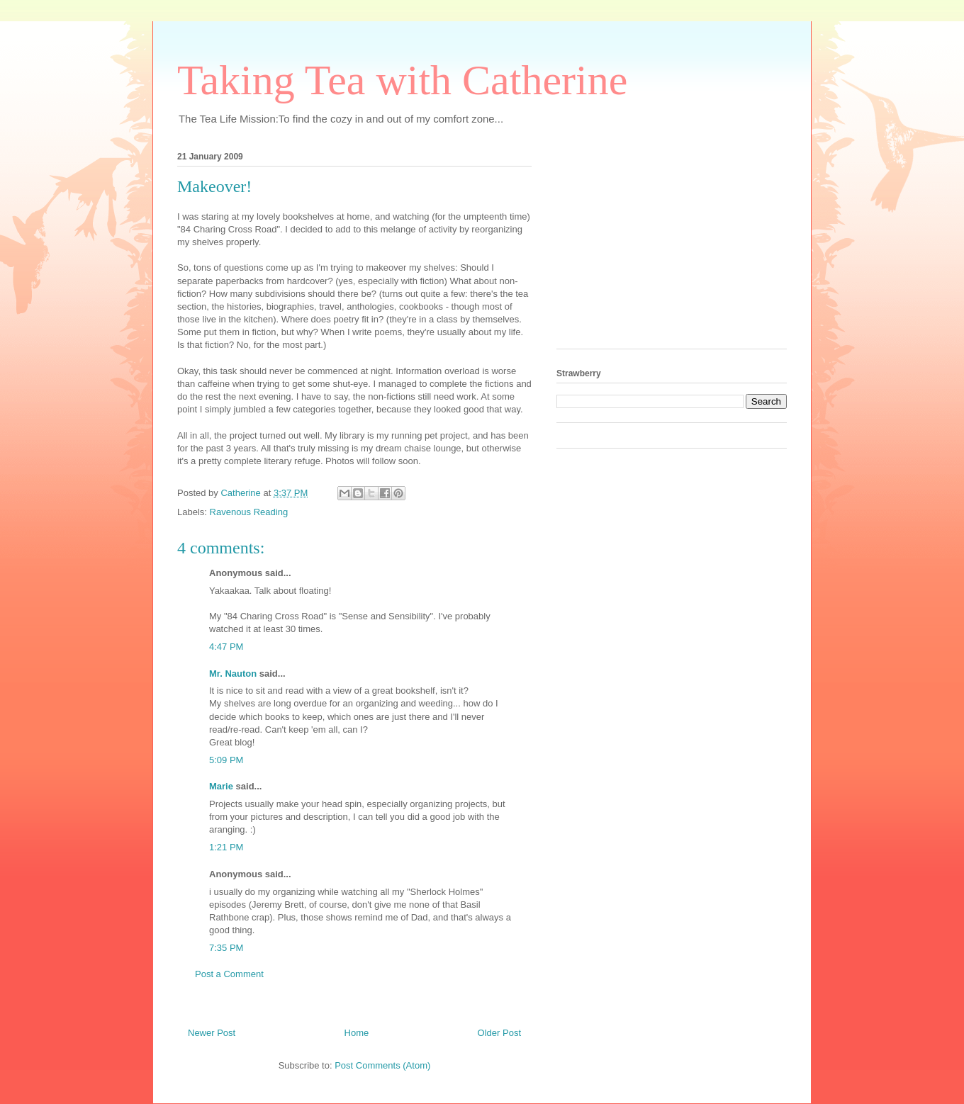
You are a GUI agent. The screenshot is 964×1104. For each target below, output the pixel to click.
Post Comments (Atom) (382, 1065)
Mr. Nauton (233, 673)
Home (356, 1032)
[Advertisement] (662, 245)
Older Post (499, 1032)
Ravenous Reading (249, 512)
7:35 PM (226, 947)
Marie (221, 786)
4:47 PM (226, 646)
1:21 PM (226, 847)
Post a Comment (229, 974)
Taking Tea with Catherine (402, 80)
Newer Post (211, 1032)
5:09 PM (226, 760)
